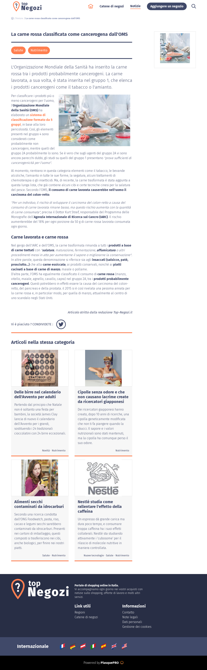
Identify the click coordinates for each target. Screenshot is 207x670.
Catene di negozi (112, 8)
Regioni (80, 612)
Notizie (135, 8)
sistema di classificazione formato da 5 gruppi (31, 119)
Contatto (128, 612)
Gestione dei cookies (136, 627)
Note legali (130, 617)
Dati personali (132, 622)
